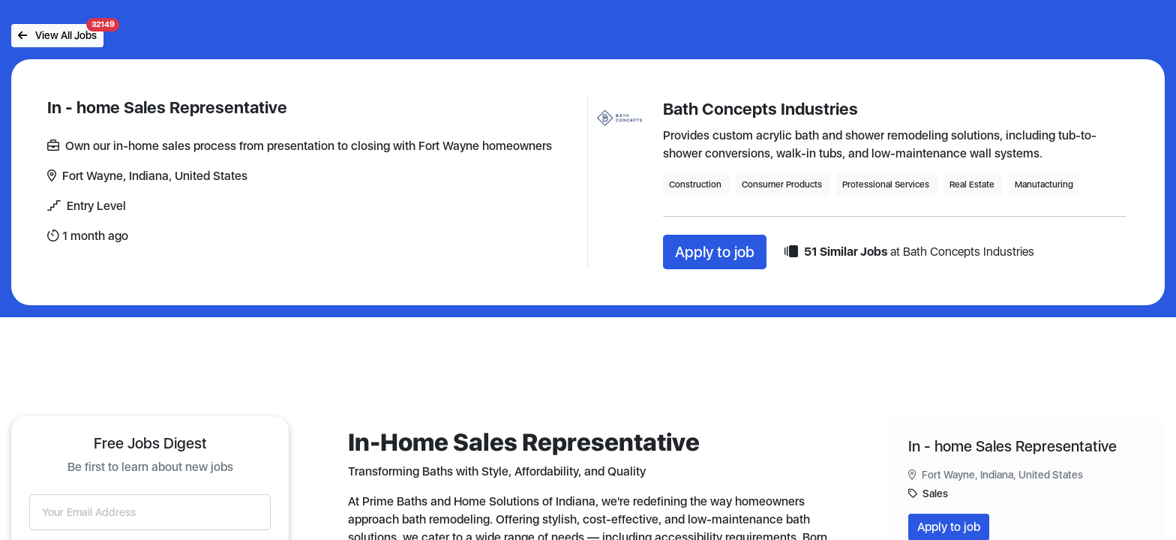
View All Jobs (61, 32)
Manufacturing (1044, 184)
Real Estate (973, 184)
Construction (696, 184)
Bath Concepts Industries (760, 108)
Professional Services (887, 184)
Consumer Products (783, 184)
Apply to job (714, 252)
